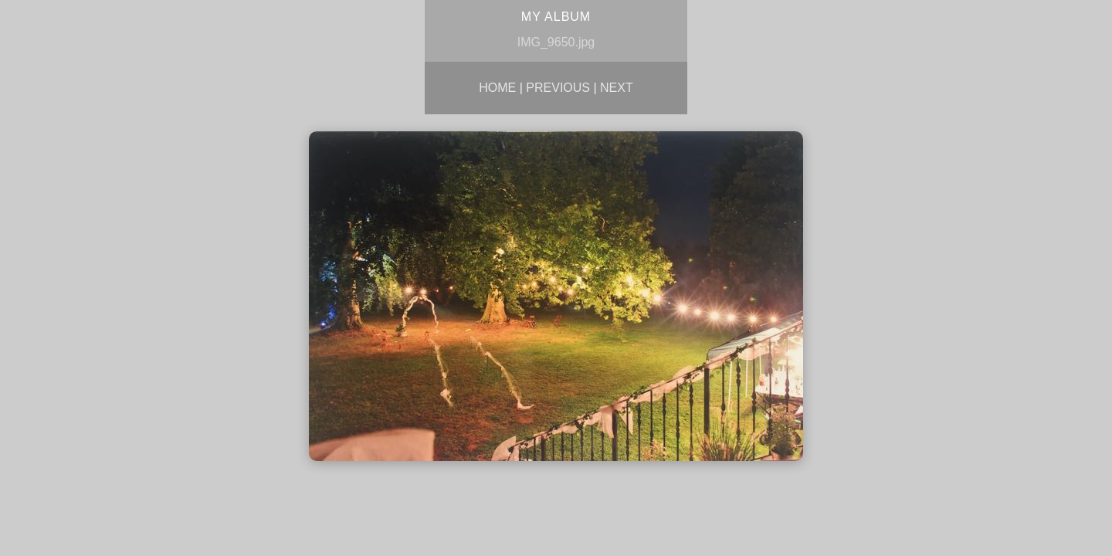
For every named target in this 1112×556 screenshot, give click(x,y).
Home (497, 87)
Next (616, 87)
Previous (558, 87)
